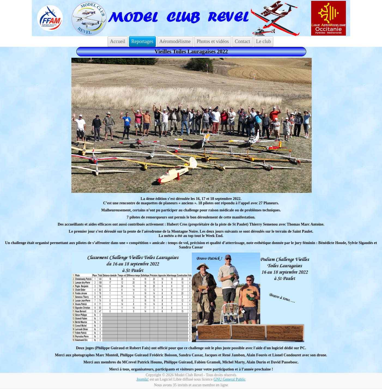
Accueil (117, 41)
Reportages (142, 41)
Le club (263, 41)
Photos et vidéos (213, 41)
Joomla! (143, 379)
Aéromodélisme (175, 41)
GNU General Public (229, 379)
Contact (242, 41)
